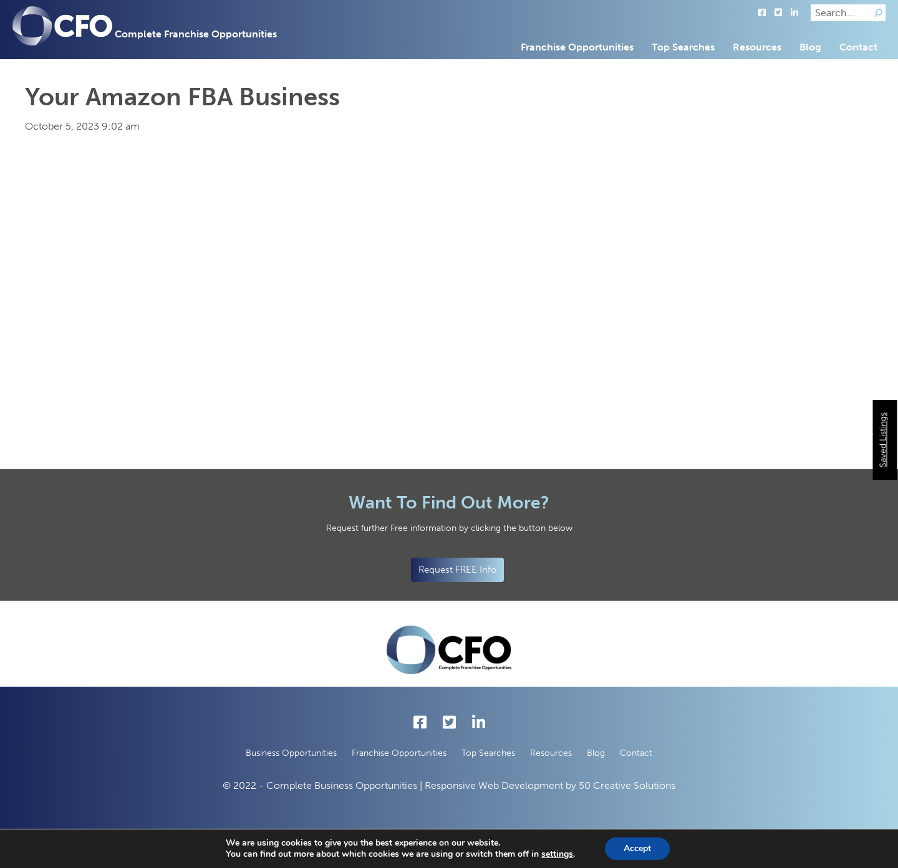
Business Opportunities (291, 753)
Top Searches (683, 47)
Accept (637, 848)
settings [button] (557, 854)
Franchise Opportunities (577, 47)
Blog (810, 47)
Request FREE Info (457, 569)
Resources (757, 47)
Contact (858, 47)
